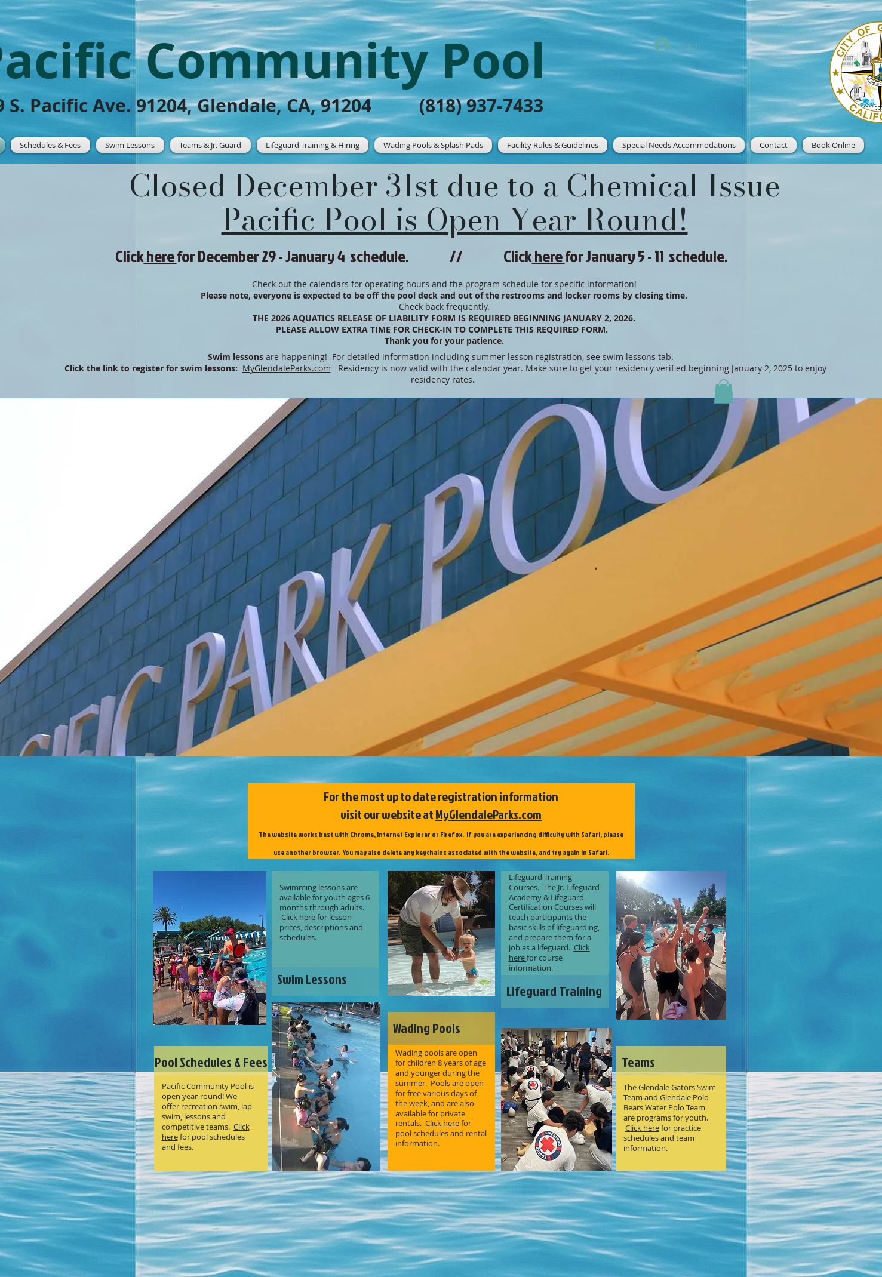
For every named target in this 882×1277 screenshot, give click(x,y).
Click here (298, 917)
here (548, 255)
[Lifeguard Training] (555, 991)
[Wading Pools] (441, 1028)
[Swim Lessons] (325, 979)
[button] (130, 145)
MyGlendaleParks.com (488, 814)
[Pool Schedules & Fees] (211, 1062)
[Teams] (671, 1062)
